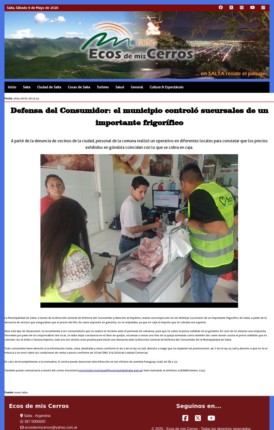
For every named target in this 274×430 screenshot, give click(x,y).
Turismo (103, 87)
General (137, 87)
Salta (26, 87)
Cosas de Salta (79, 87)
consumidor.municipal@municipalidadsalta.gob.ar (110, 370)
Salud (119, 87)
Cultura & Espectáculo (166, 87)
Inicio (12, 87)
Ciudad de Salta (49, 87)
